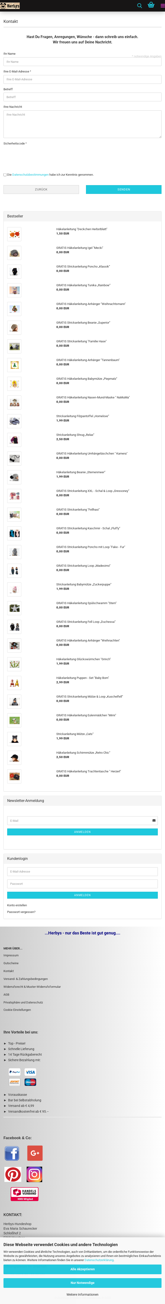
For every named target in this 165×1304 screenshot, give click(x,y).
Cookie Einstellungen (17, 1010)
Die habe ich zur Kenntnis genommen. (50, 174)
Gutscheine (11, 963)
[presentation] (38, 156)
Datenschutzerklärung (99, 1260)
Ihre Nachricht (12, 106)
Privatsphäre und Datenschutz (23, 1002)
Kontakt (8, 971)
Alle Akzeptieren (82, 1269)
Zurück (41, 189)
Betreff (8, 89)
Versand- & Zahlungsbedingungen (25, 979)
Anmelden (82, 832)
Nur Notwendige (83, 1283)
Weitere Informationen (82, 1294)
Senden (123, 189)
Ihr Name (9, 53)
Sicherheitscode (14, 143)
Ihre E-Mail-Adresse (16, 71)
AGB (6, 994)
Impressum (11, 955)
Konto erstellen (17, 905)
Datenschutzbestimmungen (30, 174)
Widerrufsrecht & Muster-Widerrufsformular (32, 986)
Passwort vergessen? (21, 912)
